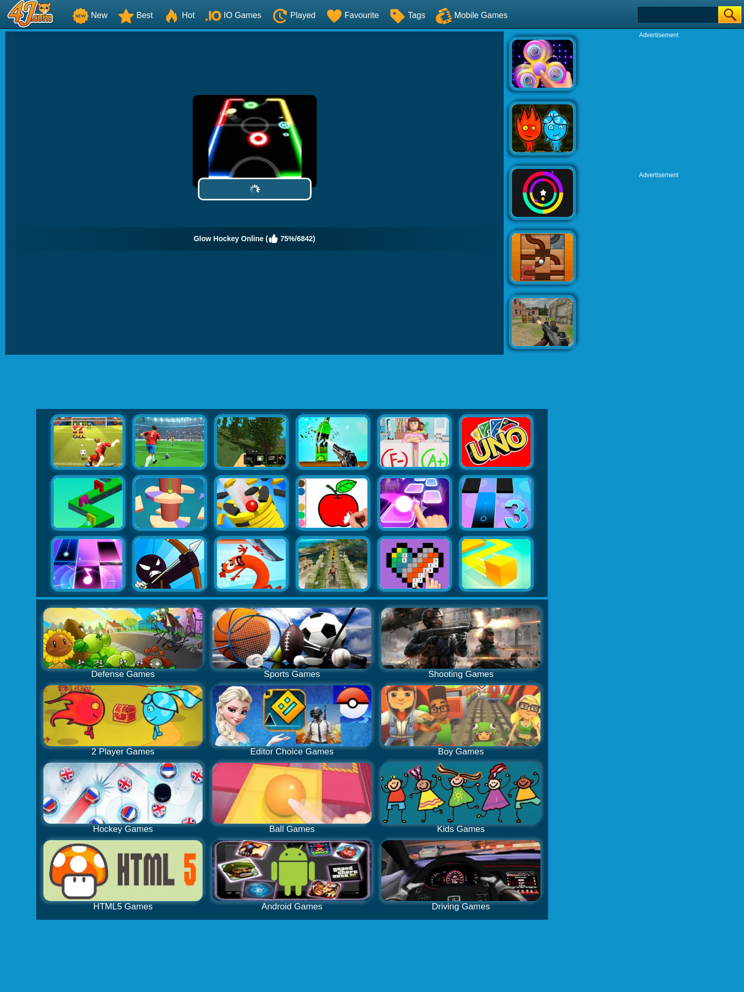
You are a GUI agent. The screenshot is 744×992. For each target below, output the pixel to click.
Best (135, 15)
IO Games (233, 15)
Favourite (352, 15)
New (89, 15)
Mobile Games (471, 15)
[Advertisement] (658, 103)
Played (294, 15)
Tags (407, 15)
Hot (179, 15)
